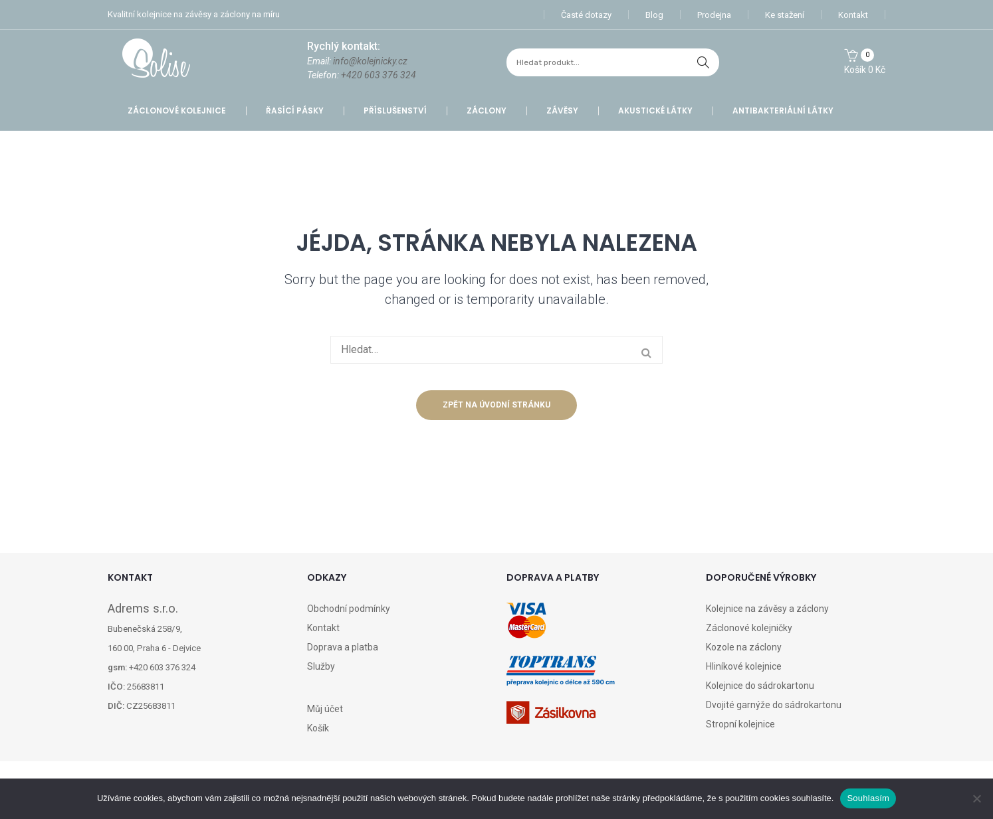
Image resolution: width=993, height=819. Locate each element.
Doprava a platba (342, 647)
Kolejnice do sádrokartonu (760, 685)
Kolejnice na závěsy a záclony (767, 608)
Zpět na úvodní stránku (496, 405)
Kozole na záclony (744, 647)
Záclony (486, 110)
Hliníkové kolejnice (744, 666)
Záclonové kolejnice (177, 110)
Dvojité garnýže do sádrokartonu (773, 705)
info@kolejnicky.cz (370, 61)
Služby (321, 666)
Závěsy (562, 110)
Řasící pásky (295, 110)
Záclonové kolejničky (749, 628)
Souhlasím (868, 798)
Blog (654, 15)
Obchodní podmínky (348, 608)
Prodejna (714, 15)
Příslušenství (395, 110)
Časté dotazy (586, 15)
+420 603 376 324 (378, 75)
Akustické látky (655, 110)
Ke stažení (784, 15)
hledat (703, 62)
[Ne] (976, 798)
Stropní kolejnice (740, 724)
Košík (318, 728)
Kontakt (853, 15)
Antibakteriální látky (782, 110)
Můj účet (325, 709)
